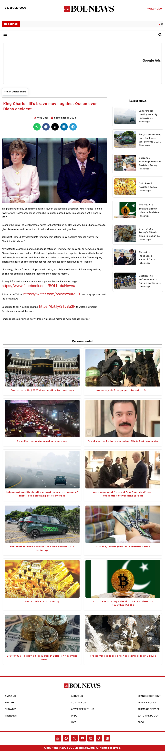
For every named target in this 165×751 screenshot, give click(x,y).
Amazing (10, 696)
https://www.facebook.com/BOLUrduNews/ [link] (38, 286)
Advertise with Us (82, 709)
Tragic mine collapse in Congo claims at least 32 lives (123, 655)
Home (7, 91)
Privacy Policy (147, 702)
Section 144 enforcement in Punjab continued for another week (149, 279)
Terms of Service (148, 709)
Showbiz (10, 709)
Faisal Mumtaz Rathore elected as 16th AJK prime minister (123, 441)
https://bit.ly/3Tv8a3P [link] (57, 306)
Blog (141, 722)
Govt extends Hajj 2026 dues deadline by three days (42, 390)
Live (73, 722)
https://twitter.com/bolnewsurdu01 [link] (52, 294)
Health (9, 702)
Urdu (74, 715)
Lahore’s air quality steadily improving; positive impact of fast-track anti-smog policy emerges (150, 114)
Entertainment (19, 91)
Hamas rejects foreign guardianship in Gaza (123, 390)
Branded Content (149, 696)
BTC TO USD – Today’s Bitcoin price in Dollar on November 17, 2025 (149, 232)
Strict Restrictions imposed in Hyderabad (42, 441)
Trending (11, 715)
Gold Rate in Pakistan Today (148, 185)
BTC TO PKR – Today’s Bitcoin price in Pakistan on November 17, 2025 (149, 209)
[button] (37, 127)
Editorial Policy (148, 715)
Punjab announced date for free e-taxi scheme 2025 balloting (150, 138)
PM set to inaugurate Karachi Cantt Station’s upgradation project (147, 256)
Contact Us (78, 702)
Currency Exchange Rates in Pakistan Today (150, 161)
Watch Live (154, 9)
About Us (77, 696)
